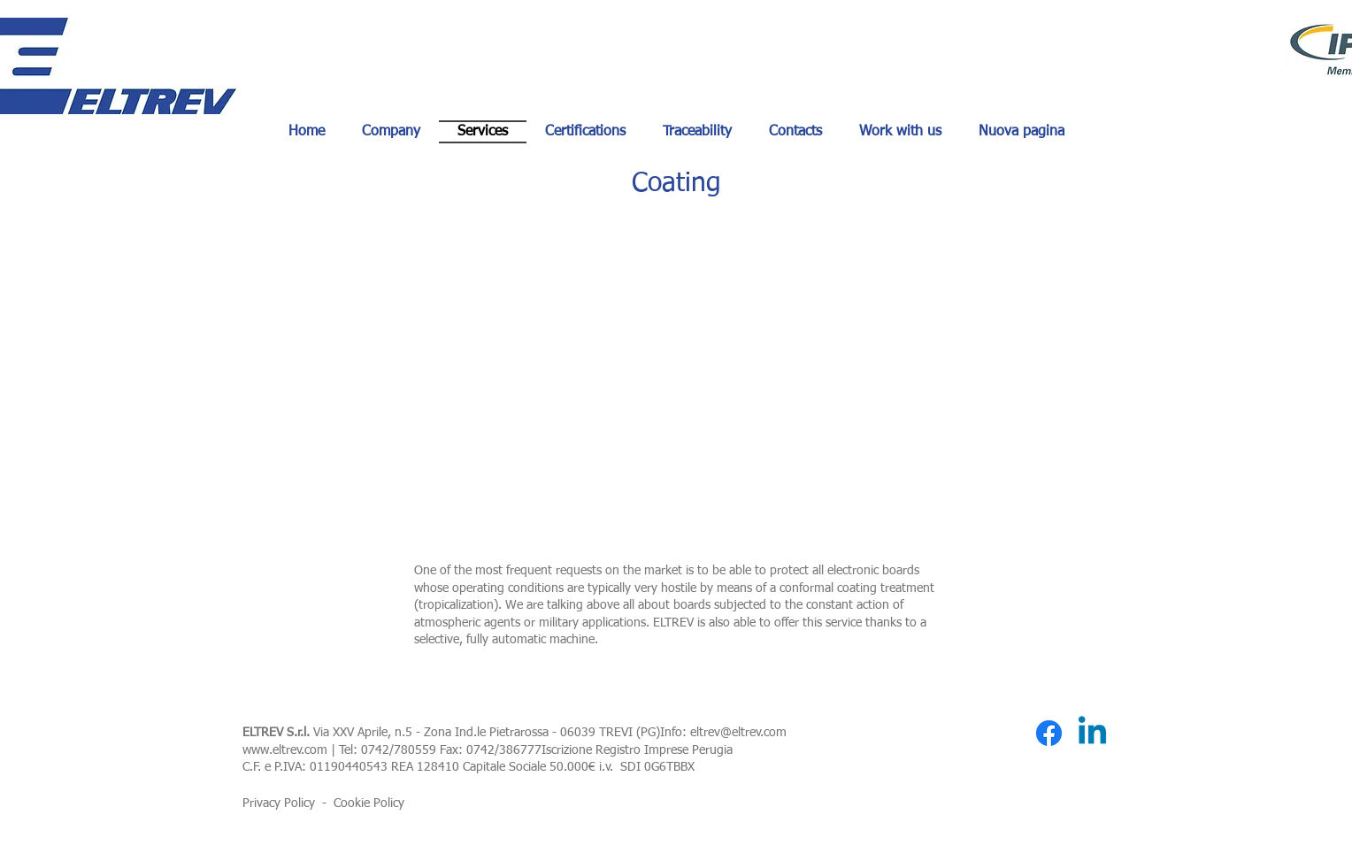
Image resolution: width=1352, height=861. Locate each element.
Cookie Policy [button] (369, 803)
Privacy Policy (278, 803)
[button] (676, 373)
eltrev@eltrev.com (738, 732)
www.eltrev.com (284, 750)
